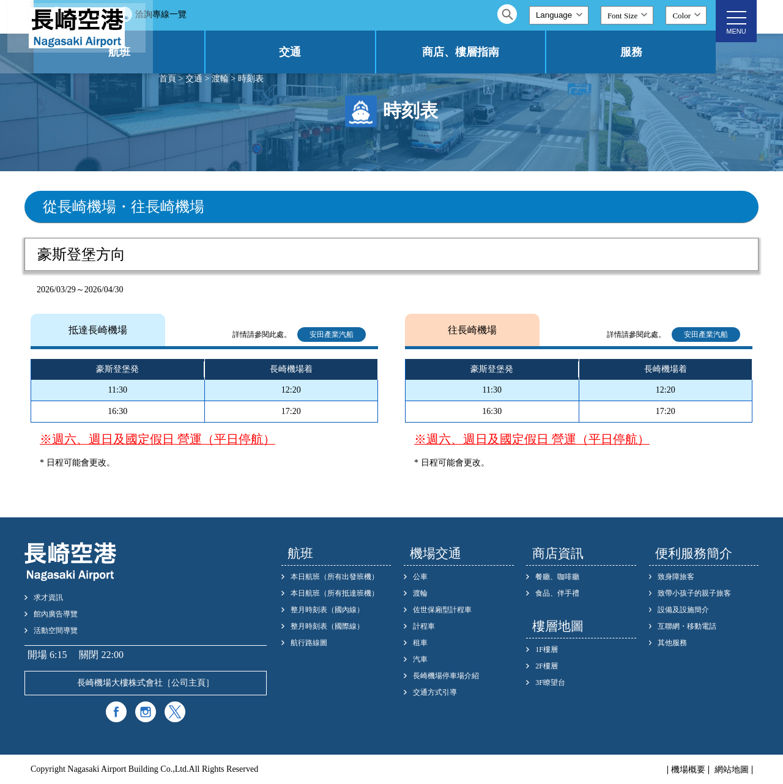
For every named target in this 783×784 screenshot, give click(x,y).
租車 (420, 642)
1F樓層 (546, 649)
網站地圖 (731, 770)
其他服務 (672, 642)
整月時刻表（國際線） (327, 626)
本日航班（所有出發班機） (335, 576)
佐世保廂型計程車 (442, 609)
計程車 (424, 626)
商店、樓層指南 (505, 52)
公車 (420, 576)
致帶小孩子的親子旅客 (694, 593)
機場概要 (688, 770)
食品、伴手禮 (557, 593)
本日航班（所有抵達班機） (335, 593)
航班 (223, 52)
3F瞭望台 (550, 682)
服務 (646, 52)
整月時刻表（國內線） (327, 609)
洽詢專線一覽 (280, 14)
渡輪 (220, 78)
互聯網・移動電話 (687, 626)
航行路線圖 (309, 642)
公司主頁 (188, 682)
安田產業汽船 (332, 334)
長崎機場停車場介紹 (446, 675)
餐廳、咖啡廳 (557, 576)
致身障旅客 (676, 576)
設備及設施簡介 (683, 609)
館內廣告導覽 (56, 614)
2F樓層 (546, 666)
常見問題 (204, 14)
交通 (365, 52)
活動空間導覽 (56, 630)
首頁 (167, 78)
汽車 (420, 659)
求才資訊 (48, 597)
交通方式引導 (435, 692)
